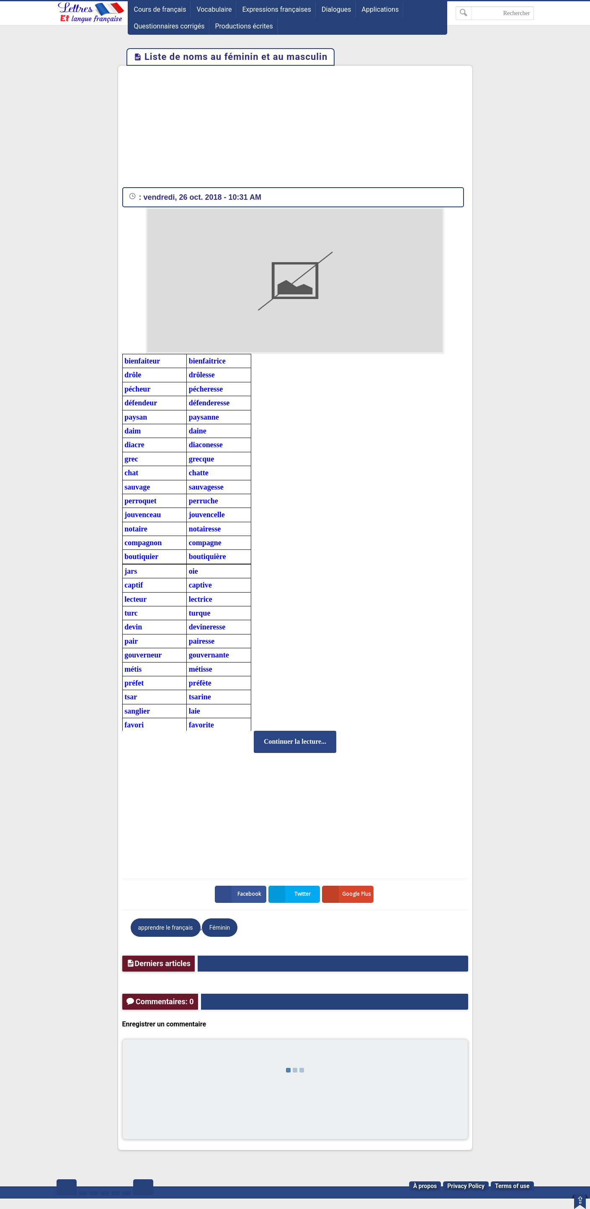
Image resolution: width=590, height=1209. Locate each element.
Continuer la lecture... (295, 741)
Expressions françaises (276, 9)
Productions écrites (244, 26)
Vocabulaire (214, 9)
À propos (425, 1186)
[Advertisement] (295, 128)
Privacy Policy (465, 1186)
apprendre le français (165, 927)
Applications (380, 9)
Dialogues (336, 9)
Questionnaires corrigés (169, 26)
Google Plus (348, 894)
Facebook (239, 894)
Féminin (219, 927)
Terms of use (512, 1186)
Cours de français (160, 9)
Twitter (291, 894)
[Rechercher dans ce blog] (495, 13)
